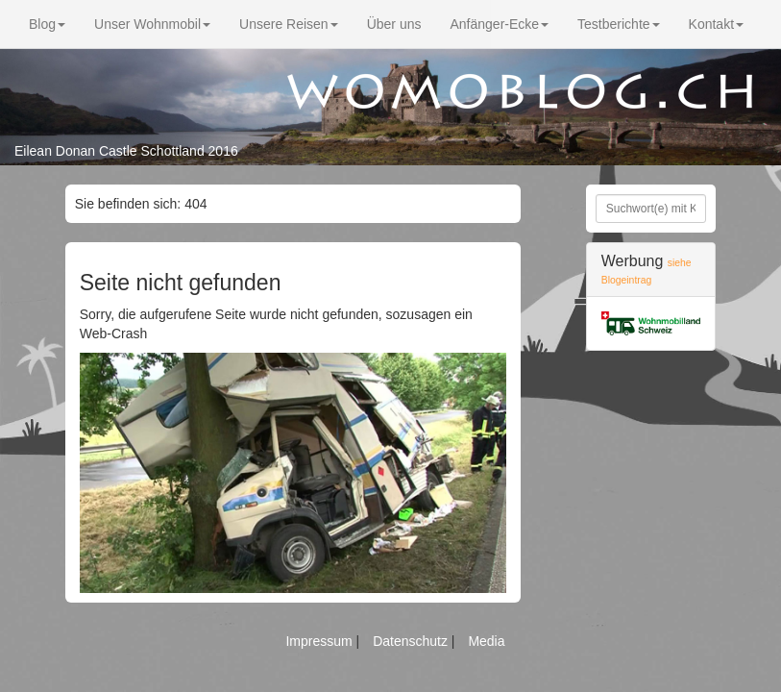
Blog (47, 24)
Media (486, 641)
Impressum (320, 641)
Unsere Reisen (288, 24)
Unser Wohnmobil (152, 24)
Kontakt (716, 24)
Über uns (394, 24)
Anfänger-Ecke (499, 24)
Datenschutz (412, 641)
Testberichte (618, 24)
